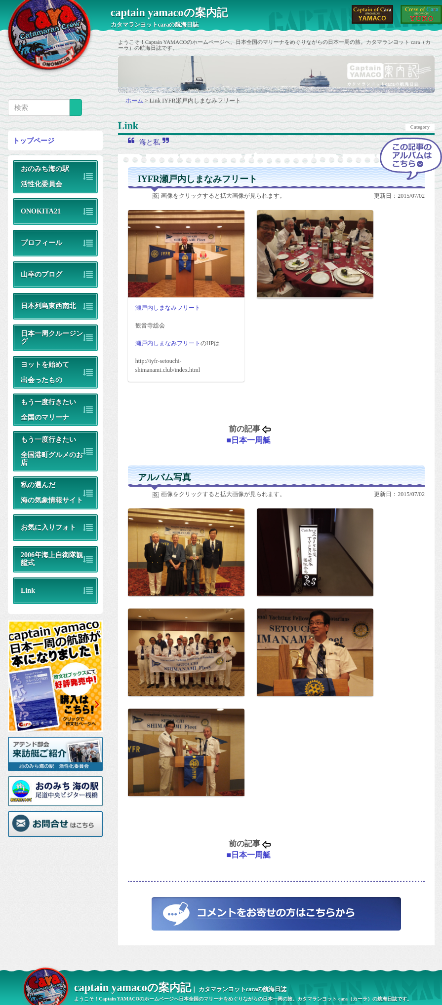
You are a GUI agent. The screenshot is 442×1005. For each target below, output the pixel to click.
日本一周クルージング (52, 337)
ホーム (135, 100)
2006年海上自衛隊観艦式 (52, 558)
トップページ (33, 140)
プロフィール (41, 243)
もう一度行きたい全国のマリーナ (48, 409)
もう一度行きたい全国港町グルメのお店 (52, 450)
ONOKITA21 (41, 211)
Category (420, 127)
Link (28, 590)
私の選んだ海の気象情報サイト (52, 492)
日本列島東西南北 (48, 306)
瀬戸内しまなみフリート (168, 307)
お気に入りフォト (48, 527)
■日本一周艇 (248, 440)
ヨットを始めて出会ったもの (45, 372)
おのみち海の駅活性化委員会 (45, 176)
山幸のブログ (41, 274)
